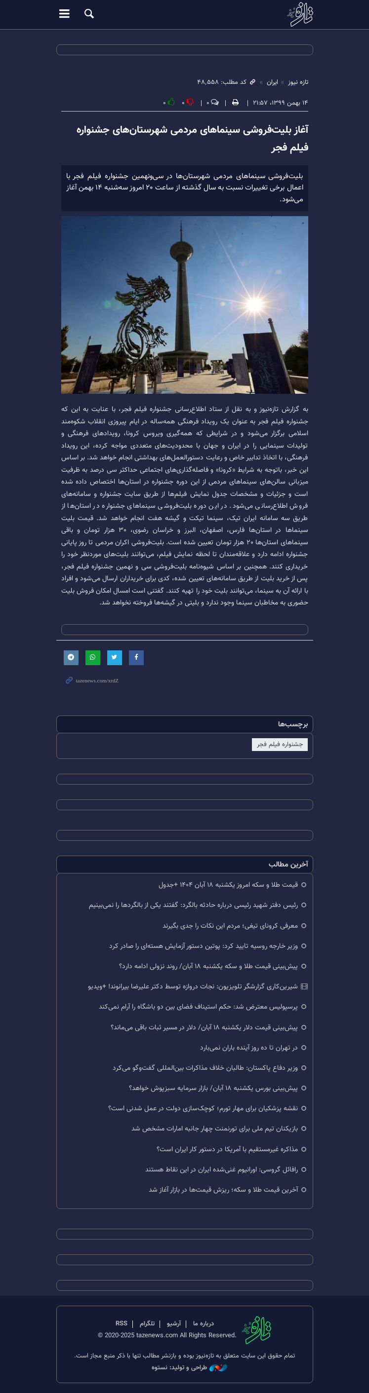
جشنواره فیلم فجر (280, 745)
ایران (272, 82)
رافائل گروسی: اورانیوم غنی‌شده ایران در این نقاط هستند (221, 1169)
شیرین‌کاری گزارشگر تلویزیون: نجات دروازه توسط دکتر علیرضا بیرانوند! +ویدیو (193, 986)
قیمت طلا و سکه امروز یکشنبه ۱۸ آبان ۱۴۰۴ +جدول (228, 885)
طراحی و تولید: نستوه (189, 1368)
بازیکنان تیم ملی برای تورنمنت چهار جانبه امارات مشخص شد (214, 1128)
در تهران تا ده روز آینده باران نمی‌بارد (249, 1048)
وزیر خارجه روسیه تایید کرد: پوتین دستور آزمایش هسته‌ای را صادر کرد (203, 946)
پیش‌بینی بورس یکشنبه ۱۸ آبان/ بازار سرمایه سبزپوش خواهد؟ (213, 1088)
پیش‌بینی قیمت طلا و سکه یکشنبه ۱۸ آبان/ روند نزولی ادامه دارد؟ (208, 966)
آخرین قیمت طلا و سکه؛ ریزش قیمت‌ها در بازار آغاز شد (223, 1190)
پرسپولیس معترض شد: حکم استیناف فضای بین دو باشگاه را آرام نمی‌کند (198, 1007)
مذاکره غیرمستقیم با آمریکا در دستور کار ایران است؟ (227, 1149)
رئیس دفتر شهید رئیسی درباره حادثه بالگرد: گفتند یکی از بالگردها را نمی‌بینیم (193, 905)
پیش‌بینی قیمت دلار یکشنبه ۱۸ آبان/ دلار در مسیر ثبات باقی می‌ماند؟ (204, 1027)
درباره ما (203, 1324)
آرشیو (174, 1324)
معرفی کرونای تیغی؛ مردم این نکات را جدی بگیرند (230, 926)
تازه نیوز (184, 14)
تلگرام (147, 1324)
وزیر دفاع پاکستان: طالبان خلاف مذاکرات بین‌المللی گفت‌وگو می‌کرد (205, 1068)
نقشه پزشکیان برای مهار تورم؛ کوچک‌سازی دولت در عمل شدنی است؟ (203, 1108)
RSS (121, 1324)
